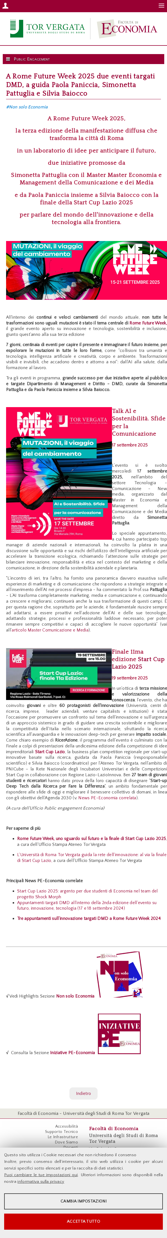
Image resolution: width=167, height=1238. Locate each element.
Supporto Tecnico (61, 1132)
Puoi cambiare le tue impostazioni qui (41, 1175)
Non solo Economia (75, 996)
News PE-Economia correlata (107, 797)
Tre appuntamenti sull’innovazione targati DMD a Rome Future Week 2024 (89, 918)
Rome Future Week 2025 (88, 118)
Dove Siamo (66, 1142)
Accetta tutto (83, 1221)
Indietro (83, 1093)
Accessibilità (66, 1126)
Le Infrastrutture (63, 1137)
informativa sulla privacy (40, 1181)
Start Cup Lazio (50, 751)
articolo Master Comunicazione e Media (50, 630)
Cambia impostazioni (83, 1201)
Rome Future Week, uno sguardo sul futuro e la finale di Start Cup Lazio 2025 (91, 838)
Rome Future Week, (148, 323)
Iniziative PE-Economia (72, 1052)
